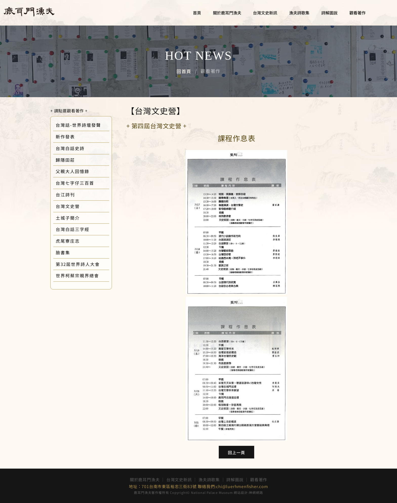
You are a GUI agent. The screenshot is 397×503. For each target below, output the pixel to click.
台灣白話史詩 (74, 148)
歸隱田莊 (69, 160)
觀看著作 (356, 14)
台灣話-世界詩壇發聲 (82, 125)
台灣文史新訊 (264, 14)
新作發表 (69, 137)
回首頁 (183, 71)
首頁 (196, 14)
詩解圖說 (328, 14)
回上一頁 (236, 452)
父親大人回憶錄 (77, 171)
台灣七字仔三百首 (79, 183)
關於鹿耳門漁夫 (226, 14)
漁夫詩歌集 (298, 14)
